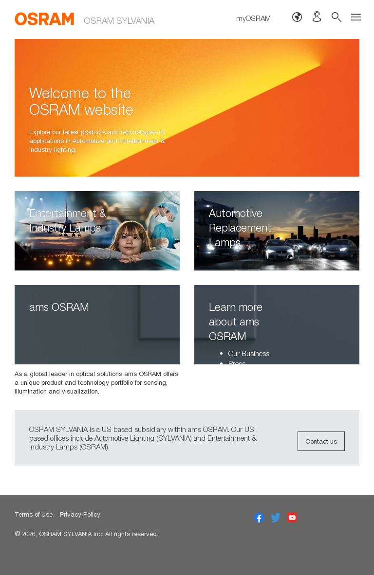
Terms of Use (34, 514)
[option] (187, 108)
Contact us (321, 441)
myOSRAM (253, 18)
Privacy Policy (80, 514)
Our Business (248, 353)
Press (236, 363)
